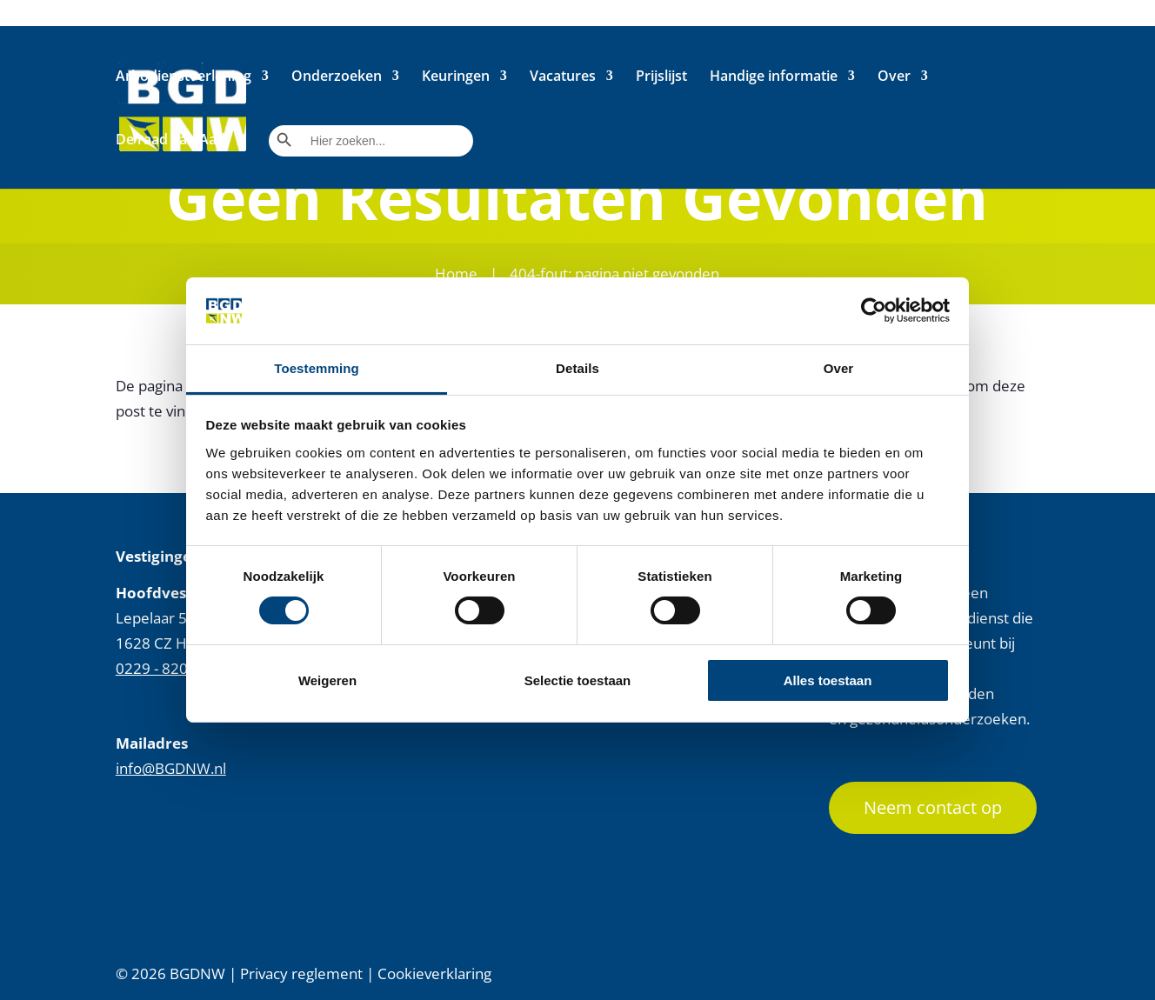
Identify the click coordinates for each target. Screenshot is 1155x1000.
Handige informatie (774, 77)
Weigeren (327, 680)
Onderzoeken (336, 77)
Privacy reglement (301, 973)
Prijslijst (661, 77)
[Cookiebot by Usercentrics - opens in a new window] (874, 310)
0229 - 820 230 (166, 668)
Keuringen (456, 77)
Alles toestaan (828, 680)
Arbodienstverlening (183, 77)
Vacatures (563, 77)
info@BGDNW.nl (171, 768)
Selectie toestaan (577, 680)
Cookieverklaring (434, 973)
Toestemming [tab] (316, 368)
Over (894, 77)
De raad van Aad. (172, 141)
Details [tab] (577, 368)
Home (456, 273)
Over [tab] (839, 368)
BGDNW (197, 973)
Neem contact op (933, 807)
